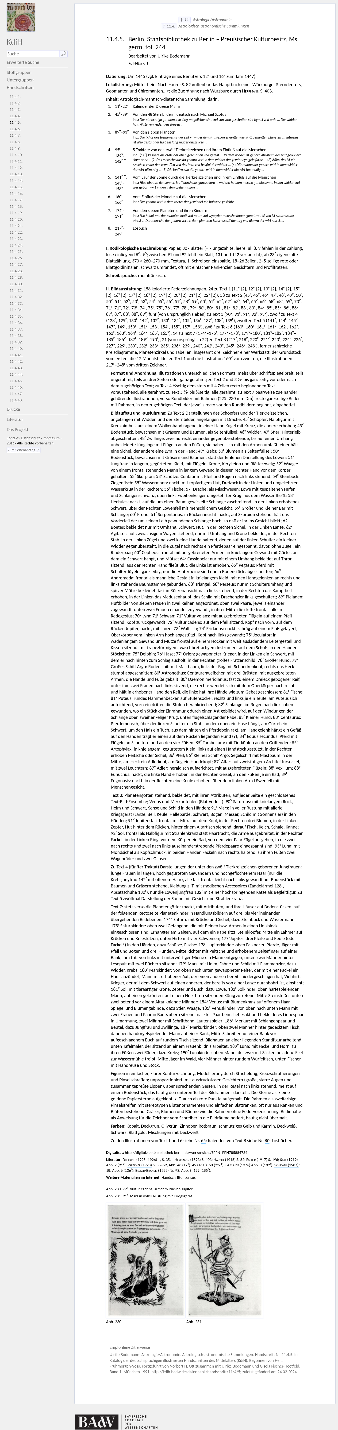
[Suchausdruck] (33, 53)
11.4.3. (15, 109)
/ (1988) (152, 1170)
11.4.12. (16, 167)
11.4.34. (16, 309)
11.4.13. (16, 174)
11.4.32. (16, 296)
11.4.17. (16, 199)
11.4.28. (16, 271)
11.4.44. (16, 374)
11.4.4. (15, 116)
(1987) (286, 1165)
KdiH (14, 42)
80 (267, 1140)
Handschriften (20, 87)
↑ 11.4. (168, 26)
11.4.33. (16, 303)
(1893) (188, 1159)
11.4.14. (16, 180)
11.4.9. (15, 148)
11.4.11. (16, 161)
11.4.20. (16, 219)
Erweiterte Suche (23, 62)
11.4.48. (16, 400)
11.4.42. (16, 361)
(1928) (139, 1165)
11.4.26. (16, 258)
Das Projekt (17, 429)
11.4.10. (16, 154)
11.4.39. (16, 342)
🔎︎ (64, 54)
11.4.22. (16, 232)
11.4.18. (16, 206)
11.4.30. (16, 283)
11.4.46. (16, 387)
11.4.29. (16, 277)
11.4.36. (16, 322)
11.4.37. (16, 329)
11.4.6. (15, 129)
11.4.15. (16, 187)
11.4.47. (16, 393)
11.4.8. (15, 141)
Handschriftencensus (178, 1177)
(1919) (289, 1159)
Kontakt (13, 438)
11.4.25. (16, 251)
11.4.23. (16, 238)
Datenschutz (30, 438)
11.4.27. (16, 264)
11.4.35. (16, 316)
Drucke (13, 409)
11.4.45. (16, 380)
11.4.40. (16, 348)
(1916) (224, 1159)
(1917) (256, 1159)
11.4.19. (16, 212)
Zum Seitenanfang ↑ (23, 450)
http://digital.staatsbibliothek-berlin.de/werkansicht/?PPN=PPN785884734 (186, 1152)
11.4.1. (15, 96)
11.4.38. (16, 335)
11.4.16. (16, 193)
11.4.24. (16, 245)
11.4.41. (16, 355)
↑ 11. (185, 19)
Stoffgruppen (19, 72)
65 (203, 1140)
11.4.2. (15, 103)
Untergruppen (20, 80)
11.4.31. (16, 290)
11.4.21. (16, 225)
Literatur (15, 419)
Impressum (51, 438)
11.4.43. (16, 368)
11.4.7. (15, 135)
